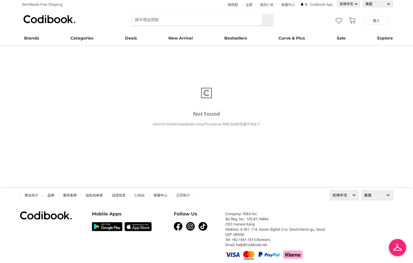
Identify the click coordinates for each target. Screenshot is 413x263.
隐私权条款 (94, 195)
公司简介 (183, 195)
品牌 (50, 195)
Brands (31, 38)
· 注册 (248, 4)
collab (140, 195)
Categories (82, 38)
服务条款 (70, 195)
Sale (341, 38)
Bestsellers (235, 38)
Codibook (49, 19)
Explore (385, 38)
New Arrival (180, 38)
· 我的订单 (266, 4)
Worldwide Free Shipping (42, 4)
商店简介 (31, 195)
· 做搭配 (232, 4)
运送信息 (119, 195)
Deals (131, 38)
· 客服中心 (287, 4)
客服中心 (160, 195)
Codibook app (321, 4)
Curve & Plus (291, 38)
